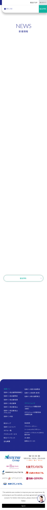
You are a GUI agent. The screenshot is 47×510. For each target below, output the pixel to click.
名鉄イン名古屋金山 (11, 407)
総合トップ (7, 423)
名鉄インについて (10, 427)
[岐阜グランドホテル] (12, 484)
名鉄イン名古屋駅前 (11, 396)
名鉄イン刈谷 (8, 416)
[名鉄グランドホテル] (34, 466)
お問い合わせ (23, 270)
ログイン (35, 285)
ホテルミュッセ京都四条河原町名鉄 (33, 413)
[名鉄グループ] (12, 458)
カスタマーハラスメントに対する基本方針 (34, 433)
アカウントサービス (10, 434)
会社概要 (7, 441)
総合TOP (33, 2)
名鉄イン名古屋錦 (10, 403)
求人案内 (27, 438)
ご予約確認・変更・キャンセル (18, 285)
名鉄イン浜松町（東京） (32, 393)
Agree (23, 506)
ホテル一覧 (7, 430)
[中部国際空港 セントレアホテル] (12, 472)
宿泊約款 (27, 423)
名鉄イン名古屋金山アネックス (11, 411)
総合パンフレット (9, 438)
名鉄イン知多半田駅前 (32, 389)
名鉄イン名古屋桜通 (11, 400)
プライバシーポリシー (31, 426)
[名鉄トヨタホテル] (34, 478)
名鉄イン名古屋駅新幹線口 (13, 392)
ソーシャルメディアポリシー (33, 429)
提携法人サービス (30, 441)
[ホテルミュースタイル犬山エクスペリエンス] (12, 478)
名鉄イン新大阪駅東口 (32, 396)
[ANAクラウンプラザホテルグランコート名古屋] (12, 466)
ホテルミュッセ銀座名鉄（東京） (33, 407)
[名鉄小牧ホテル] (34, 472)
